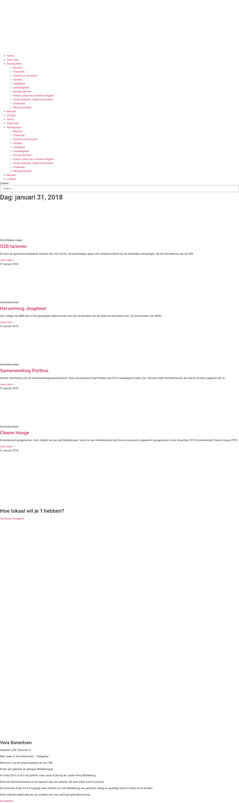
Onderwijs (19, 103)
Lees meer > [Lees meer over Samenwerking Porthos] (7, 384)
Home (10, 55)
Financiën (19, 71)
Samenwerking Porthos (24, 370)
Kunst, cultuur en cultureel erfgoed (33, 95)
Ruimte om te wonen (25, 75)
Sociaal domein (22, 91)
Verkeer (17, 79)
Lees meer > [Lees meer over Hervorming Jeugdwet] (7, 322)
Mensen (11, 111)
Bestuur (17, 67)
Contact (11, 115)
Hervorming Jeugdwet (23, 308)
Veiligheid (19, 83)
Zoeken (4, 183)
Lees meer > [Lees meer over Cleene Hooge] (7, 446)
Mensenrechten (22, 107)
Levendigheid (21, 87)
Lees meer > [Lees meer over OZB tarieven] (7, 260)
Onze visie (13, 59)
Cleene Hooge (14, 432)
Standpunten (14, 63)
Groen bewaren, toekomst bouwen (33, 99)
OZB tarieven (13, 246)
